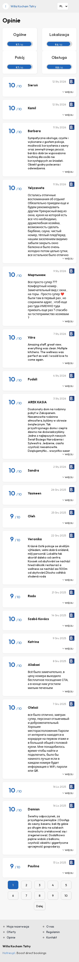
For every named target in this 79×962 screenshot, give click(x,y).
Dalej (39, 906)
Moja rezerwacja (18, 926)
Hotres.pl (9, 953)
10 (66, 896)
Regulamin (53, 932)
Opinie (11, 937)
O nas (50, 926)
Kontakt (51, 937)
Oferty (11, 932)
